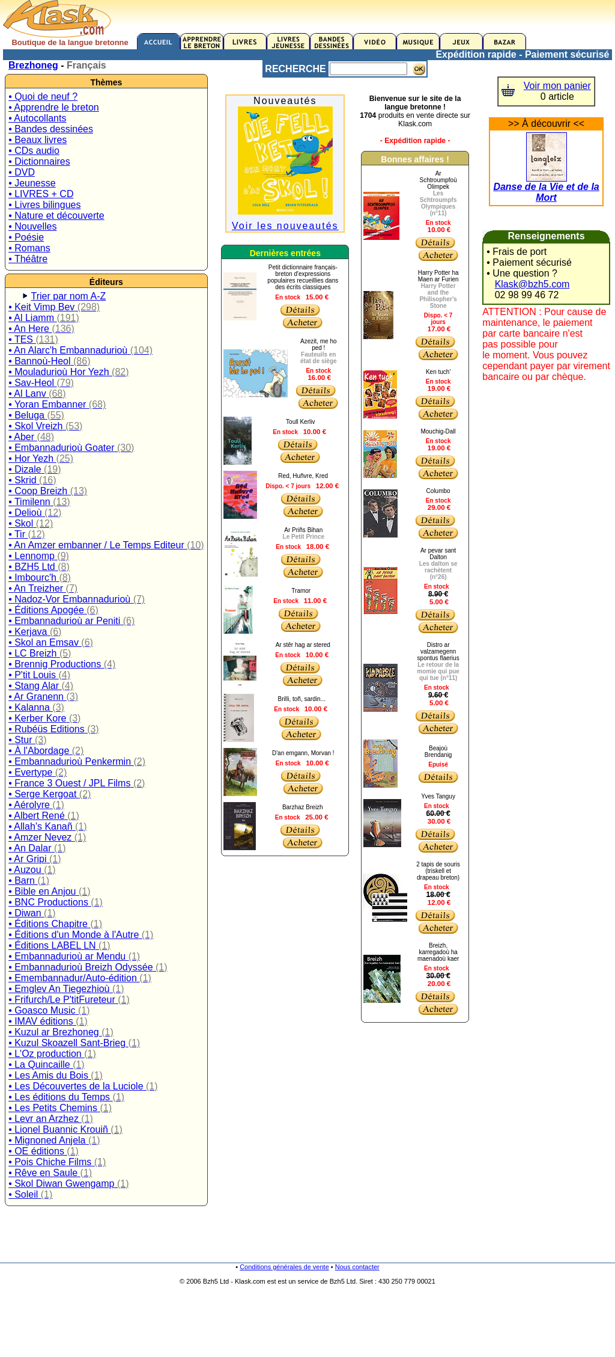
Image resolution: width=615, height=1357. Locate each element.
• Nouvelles (32, 226)
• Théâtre (27, 259)
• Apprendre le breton (53, 107)
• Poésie (26, 237)
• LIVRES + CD (40, 194)
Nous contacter (357, 1266)
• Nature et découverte (56, 215)
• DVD (21, 172)
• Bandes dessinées (50, 129)
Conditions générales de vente (284, 1266)
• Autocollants (37, 118)
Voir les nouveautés (285, 226)
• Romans (29, 248)
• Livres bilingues (44, 205)
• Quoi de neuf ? (42, 96)
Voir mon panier (557, 86)
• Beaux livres (37, 140)
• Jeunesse (32, 183)
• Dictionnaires (39, 161)
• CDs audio (33, 151)
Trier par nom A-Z (68, 296)
